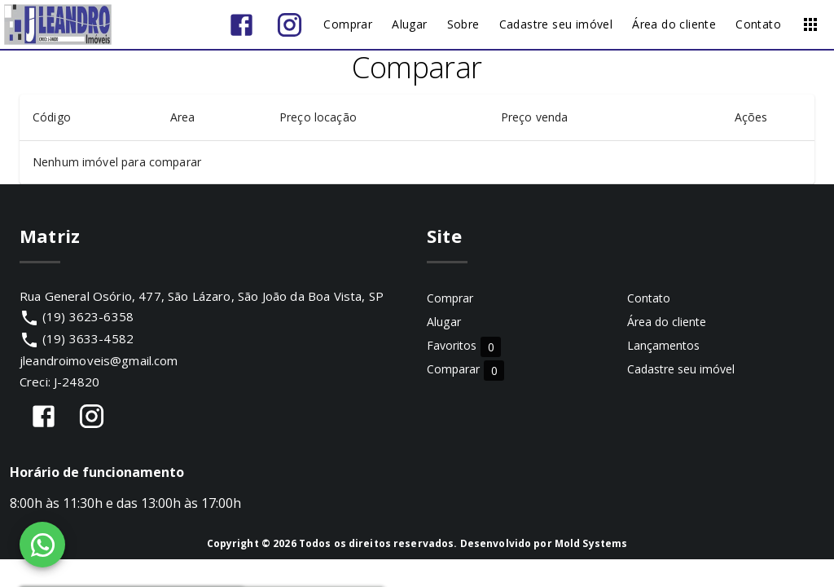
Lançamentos (663, 345)
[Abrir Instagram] (289, 25)
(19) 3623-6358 (88, 316)
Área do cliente (666, 321)
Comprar (450, 298)
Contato (648, 298)
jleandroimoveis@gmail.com (99, 360)
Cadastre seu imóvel (681, 369)
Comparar (465, 369)
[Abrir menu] (810, 24)
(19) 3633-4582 (88, 338)
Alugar (444, 321)
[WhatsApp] (42, 544)
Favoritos (464, 346)
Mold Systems (591, 543)
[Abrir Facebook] (241, 25)
